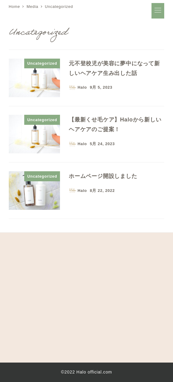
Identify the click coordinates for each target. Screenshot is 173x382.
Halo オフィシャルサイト (53, 10)
